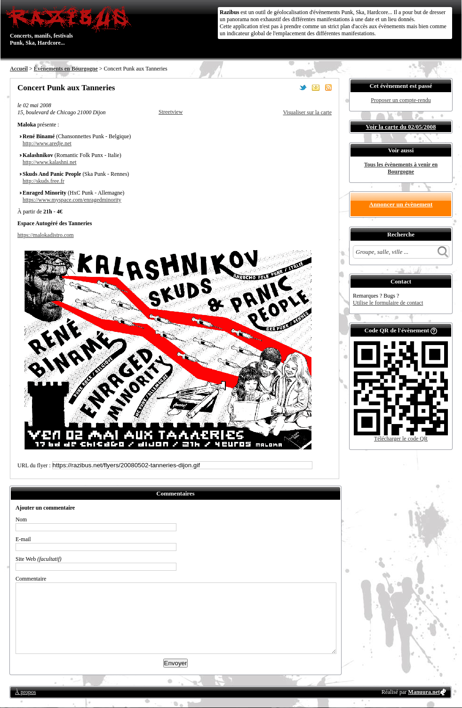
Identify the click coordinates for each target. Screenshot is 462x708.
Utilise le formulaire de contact (388, 302)
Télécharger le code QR (401, 438)
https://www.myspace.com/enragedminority (72, 200)
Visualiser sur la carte (307, 112)
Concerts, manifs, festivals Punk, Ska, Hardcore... (71, 25)
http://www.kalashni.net (50, 162)
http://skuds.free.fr (43, 181)
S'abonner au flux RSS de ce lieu (328, 87)
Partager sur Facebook (290, 87)
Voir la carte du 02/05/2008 (401, 126)
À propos (25, 692)
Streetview (171, 112)
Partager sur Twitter (303, 87)
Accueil (19, 68)
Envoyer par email (315, 87)
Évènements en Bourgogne (66, 68)
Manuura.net (424, 692)
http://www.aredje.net (47, 143)
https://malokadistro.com (45, 235)
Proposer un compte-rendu (400, 100)
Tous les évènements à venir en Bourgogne (401, 168)
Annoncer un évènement (401, 204)
